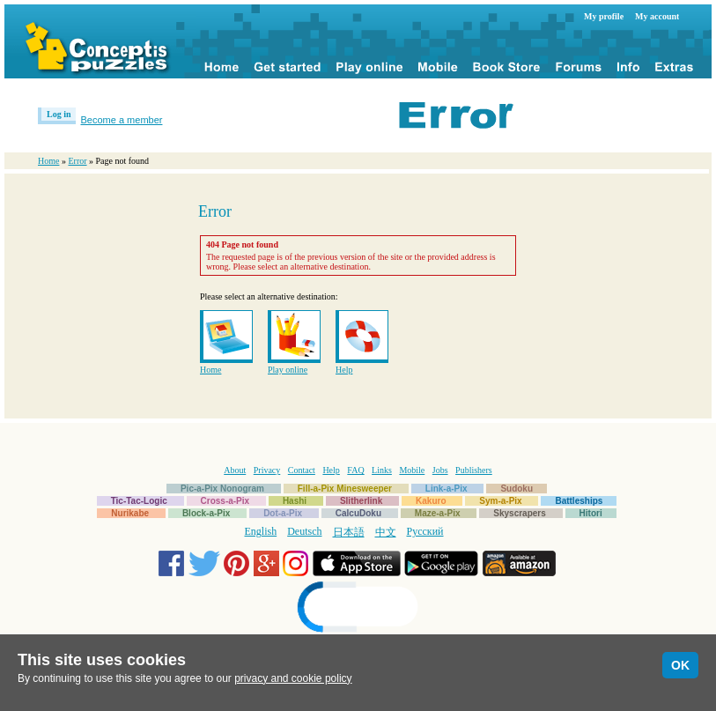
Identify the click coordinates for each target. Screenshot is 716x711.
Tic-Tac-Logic (139, 501)
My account (657, 16)
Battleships (578, 501)
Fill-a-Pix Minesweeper (345, 488)
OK (680, 665)
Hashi (294, 501)
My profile (604, 16)
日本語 (349, 532)
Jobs (440, 470)
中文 (385, 532)
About (235, 470)
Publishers (473, 470)
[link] (358, 609)
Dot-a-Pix (282, 513)
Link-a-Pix (446, 488)
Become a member (122, 120)
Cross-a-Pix (225, 501)
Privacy (267, 470)
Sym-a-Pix (500, 501)
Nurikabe (130, 513)
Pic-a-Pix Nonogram (222, 488)
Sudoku (516, 488)
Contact (301, 470)
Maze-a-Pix (438, 513)
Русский (425, 531)
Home (48, 161)
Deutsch (304, 531)
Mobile (411, 470)
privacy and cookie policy (292, 678)
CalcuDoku (358, 513)
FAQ (355, 470)
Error (77, 161)
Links (382, 470)
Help (344, 369)
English (261, 531)
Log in (59, 114)
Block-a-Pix (206, 513)
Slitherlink (361, 501)
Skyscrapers (519, 513)
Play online (287, 369)
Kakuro (431, 501)
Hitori (590, 513)
